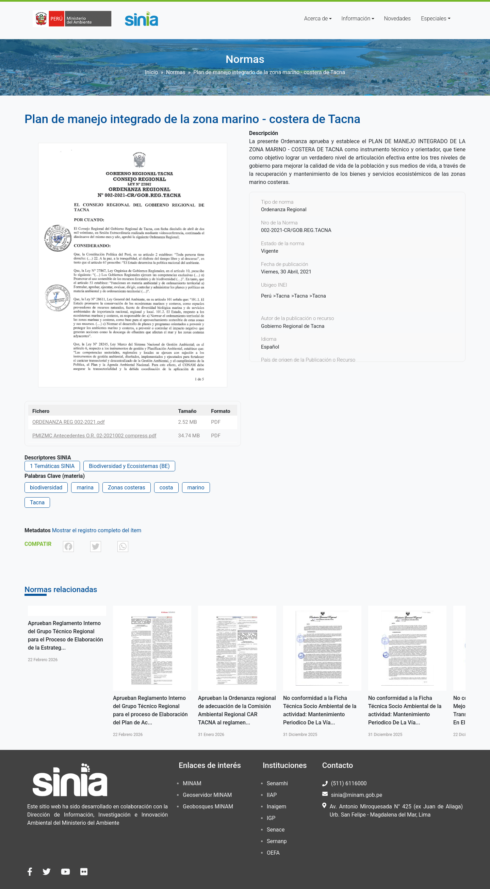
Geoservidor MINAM (207, 795)
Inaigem (276, 806)
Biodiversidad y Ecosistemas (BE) (129, 466)
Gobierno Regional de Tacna (293, 326)
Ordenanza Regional (284, 209)
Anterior (14, 672)
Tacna (37, 502)
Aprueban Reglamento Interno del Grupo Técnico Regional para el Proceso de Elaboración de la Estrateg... (65, 635)
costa (166, 487)
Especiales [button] (433, 18)
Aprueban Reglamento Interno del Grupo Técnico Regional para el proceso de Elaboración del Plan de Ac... (150, 710)
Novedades (397, 18)
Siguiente (475, 672)
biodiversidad (46, 487)
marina (85, 487)
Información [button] (355, 18)
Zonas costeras (126, 487)
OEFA (273, 853)
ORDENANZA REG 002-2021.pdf (68, 422)
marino (196, 487)
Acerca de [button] (316, 18)
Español (270, 347)
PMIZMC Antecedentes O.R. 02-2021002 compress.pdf (94, 436)
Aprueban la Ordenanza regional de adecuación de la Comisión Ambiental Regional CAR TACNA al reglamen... (237, 710)
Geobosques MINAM (208, 806)
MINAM (192, 783)
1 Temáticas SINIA (52, 466)
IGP (271, 818)
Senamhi (277, 783)
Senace (275, 829)
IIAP (272, 795)
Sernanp (277, 841)
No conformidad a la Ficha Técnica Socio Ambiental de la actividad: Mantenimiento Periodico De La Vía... (319, 710)
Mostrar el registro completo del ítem (97, 530)
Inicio (151, 72)
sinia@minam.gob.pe (356, 795)
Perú (266, 296)
